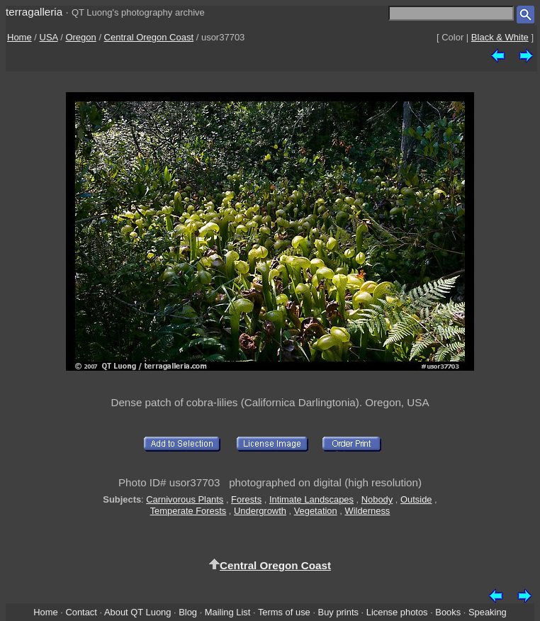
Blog (188, 612)
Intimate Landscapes (311, 499)
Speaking (487, 612)
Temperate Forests (188, 510)
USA (49, 37)
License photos (397, 612)
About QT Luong (137, 612)
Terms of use (284, 612)
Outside (416, 499)
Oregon (80, 37)
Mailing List (228, 612)
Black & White (500, 37)
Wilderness (367, 510)
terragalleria (34, 12)
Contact (80, 612)
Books (448, 612)
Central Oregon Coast (148, 37)
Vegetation (315, 510)
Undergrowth (260, 510)
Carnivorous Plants (184, 499)
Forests (246, 499)
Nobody (377, 499)
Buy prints (338, 612)
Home (19, 37)
